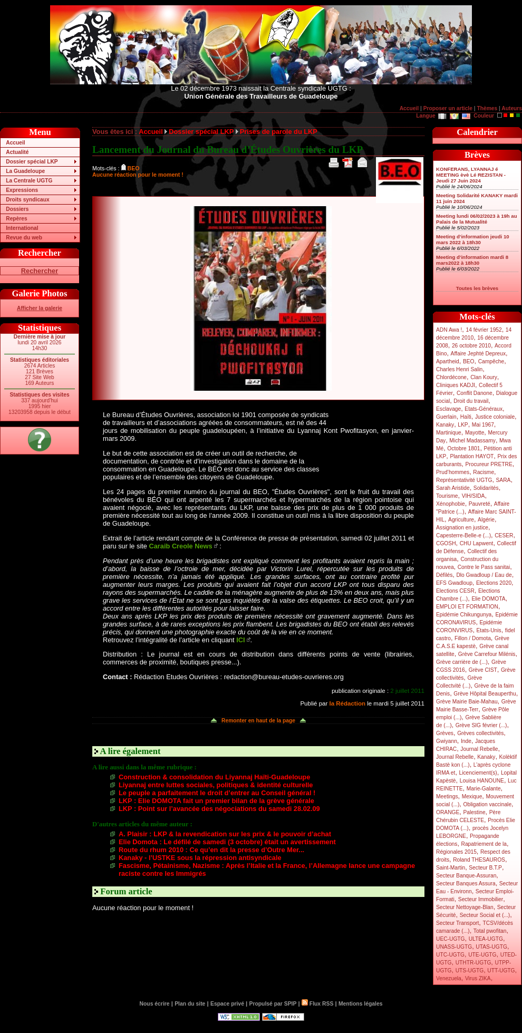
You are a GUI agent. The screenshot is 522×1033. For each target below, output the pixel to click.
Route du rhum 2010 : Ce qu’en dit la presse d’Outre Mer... (211, 850)
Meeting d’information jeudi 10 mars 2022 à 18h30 (472, 239)
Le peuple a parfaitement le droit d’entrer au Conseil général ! (217, 793)
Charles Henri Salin (459, 369)
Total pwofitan (490, 931)
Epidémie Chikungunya (463, 614)
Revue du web (24, 237)
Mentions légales (360, 1004)
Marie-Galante (484, 788)
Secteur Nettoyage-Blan (465, 907)
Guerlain (446, 417)
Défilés (444, 575)
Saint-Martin (450, 868)
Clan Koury (483, 377)
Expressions (22, 190)
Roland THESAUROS (479, 860)
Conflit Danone (474, 393)
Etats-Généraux (483, 409)
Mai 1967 (483, 425)
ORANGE (447, 812)
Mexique (472, 796)
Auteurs (511, 108)
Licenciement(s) (478, 773)
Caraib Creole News (180, 546)
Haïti (465, 417)
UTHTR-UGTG (473, 963)
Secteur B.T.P (485, 868)
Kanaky (445, 425)
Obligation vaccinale (487, 804)
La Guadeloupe (25, 171)
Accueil (409, 108)
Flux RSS (317, 1004)
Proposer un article (447, 108)
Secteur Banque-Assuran (466, 875)
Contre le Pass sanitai (484, 567)
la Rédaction (347, 703)
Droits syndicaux (27, 199)
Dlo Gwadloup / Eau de (483, 575)
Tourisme (447, 496)
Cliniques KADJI (455, 385)
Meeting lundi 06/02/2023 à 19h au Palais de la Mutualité (476, 219)
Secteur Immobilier (480, 899)
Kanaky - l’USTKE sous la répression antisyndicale (200, 858)
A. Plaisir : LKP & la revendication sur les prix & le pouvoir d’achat (225, 834)
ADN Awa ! (449, 330)
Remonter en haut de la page (258, 720)
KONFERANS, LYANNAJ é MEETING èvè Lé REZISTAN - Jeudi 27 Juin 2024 (471, 175)
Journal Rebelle (479, 749)
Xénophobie (450, 504)
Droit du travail (470, 401)
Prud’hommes (452, 472)
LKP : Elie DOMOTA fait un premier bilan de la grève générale (216, 801)
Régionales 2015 (456, 852)
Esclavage (448, 409)
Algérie (486, 520)
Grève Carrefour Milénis (487, 654)
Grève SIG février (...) (481, 725)
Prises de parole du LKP (278, 132)
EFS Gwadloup (454, 583)
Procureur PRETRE (488, 464)
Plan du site (190, 1004)
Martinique (448, 433)
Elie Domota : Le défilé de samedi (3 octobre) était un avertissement (227, 842)
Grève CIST (483, 670)
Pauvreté (479, 504)
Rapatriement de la (484, 844)
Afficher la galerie (39, 308)
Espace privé (227, 1004)
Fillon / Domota (473, 638)
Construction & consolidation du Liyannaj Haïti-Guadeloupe (214, 777)
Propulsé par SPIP (273, 1004)
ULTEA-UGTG (486, 939)
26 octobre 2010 (471, 346)
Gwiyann (446, 741)
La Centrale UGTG (29, 181)
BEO (469, 361)
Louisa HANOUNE (482, 781)
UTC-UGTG (450, 955)
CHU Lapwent (477, 543)
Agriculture (461, 520)
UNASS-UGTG (454, 947)
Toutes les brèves (477, 288)
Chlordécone (451, 377)
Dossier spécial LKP (31, 162)
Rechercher (39, 271)
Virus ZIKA (478, 978)
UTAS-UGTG (491, 947)
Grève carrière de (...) (462, 662)
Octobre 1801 (463, 448)
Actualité (17, 152)
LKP (463, 425)
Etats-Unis (489, 630)
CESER (504, 535)
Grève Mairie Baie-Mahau (467, 701)
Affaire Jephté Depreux (478, 353)
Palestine (474, 812)
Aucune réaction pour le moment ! (137, 174)
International (22, 228)
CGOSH (446, 543)
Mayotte (474, 433)
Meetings (447, 796)
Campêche (491, 361)
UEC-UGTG (450, 939)
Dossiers (17, 209)
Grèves (444, 733)
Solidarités (486, 488)
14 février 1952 (483, 330)
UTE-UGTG (482, 955)
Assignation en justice (462, 527)
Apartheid (447, 361)
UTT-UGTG (501, 970)
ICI (240, 640)
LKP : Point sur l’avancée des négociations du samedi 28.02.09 (219, 809)
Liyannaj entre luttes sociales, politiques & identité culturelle (216, 785)
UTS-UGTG (470, 970)
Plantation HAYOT (472, 456)
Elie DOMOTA (488, 599)
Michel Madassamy (472, 440)
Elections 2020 (493, 583)
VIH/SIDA (473, 496)
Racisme (483, 472)
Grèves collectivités (480, 733)
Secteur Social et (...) (485, 915)
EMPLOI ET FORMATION (467, 607)
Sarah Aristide (453, 488)
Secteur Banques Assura (466, 883)
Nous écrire (155, 1004)
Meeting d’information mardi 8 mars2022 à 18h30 (472, 260)
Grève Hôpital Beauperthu (484, 694)
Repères (16, 218)
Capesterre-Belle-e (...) (463, 535)
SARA (503, 480)
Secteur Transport (457, 923)
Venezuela (448, 978)
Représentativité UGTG (464, 480)
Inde (466, 741)
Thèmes (487, 108)
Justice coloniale (495, 417)
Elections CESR (455, 591)
